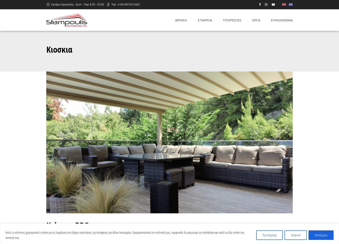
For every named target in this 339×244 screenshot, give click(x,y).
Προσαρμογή (269, 235)
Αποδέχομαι (321, 235)
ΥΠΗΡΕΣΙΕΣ (232, 20)
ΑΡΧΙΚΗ (181, 20)
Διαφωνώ (296, 235)
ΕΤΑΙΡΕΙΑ (205, 20)
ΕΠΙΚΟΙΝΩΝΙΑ (282, 20)
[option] (169, 143)
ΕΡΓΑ (256, 20)
